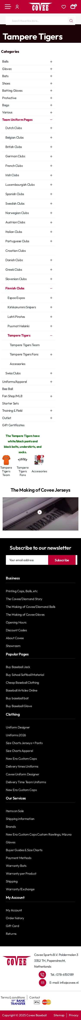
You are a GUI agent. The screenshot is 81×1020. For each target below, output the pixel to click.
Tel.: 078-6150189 (62, 974)
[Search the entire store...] (71, 20)
